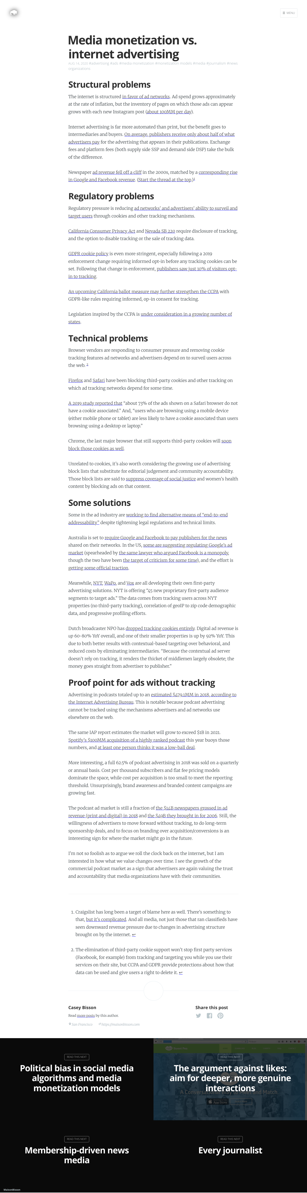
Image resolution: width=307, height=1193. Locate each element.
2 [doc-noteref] (88, 364)
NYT (97, 583)
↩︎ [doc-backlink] (134, 934)
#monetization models (173, 63)
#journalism (216, 63)
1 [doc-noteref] (194, 179)
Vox (130, 583)
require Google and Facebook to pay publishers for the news (166, 537)
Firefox (75, 380)
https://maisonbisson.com (120, 1024)
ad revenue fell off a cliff (117, 172)
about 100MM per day (169, 112)
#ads (114, 63)
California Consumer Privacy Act (101, 231)
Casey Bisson (82, 1008)
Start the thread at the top (164, 179)
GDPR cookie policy (88, 253)
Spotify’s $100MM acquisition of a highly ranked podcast (126, 740)
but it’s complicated (106, 919)
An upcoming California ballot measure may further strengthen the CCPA (143, 291)
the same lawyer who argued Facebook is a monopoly (173, 553)
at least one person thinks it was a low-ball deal (146, 747)
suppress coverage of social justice (161, 479)
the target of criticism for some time (160, 560)
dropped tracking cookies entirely (160, 628)
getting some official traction (98, 568)
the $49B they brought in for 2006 (182, 815)
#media (199, 63)
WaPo (110, 583)
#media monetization (136, 63)
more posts (86, 1015)
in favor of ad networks (146, 96)
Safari (99, 380)
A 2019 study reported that (95, 403)
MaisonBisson (12, 1189)
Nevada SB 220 (160, 231)
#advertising (99, 63)
